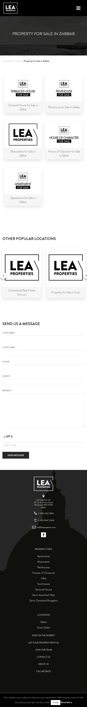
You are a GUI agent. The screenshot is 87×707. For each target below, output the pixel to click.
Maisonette (43, 562)
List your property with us (43, 642)
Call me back (43, 671)
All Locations (16, 61)
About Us (43, 664)
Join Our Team (43, 649)
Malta (43, 622)
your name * (43, 336)
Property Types (43, 549)
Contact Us (43, 656)
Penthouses (43, 567)
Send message (15, 455)
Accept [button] (55, 702)
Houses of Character (43, 573)
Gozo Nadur (43, 627)
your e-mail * (43, 350)
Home (5, 61)
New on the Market (43, 635)
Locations (43, 614)
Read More (66, 702)
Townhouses (43, 584)
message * (43, 408)
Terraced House (43, 589)
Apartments (43, 556)
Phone (43, 365)
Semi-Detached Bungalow (43, 600)
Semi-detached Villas (43, 595)
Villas (43, 578)
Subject (43, 379)
